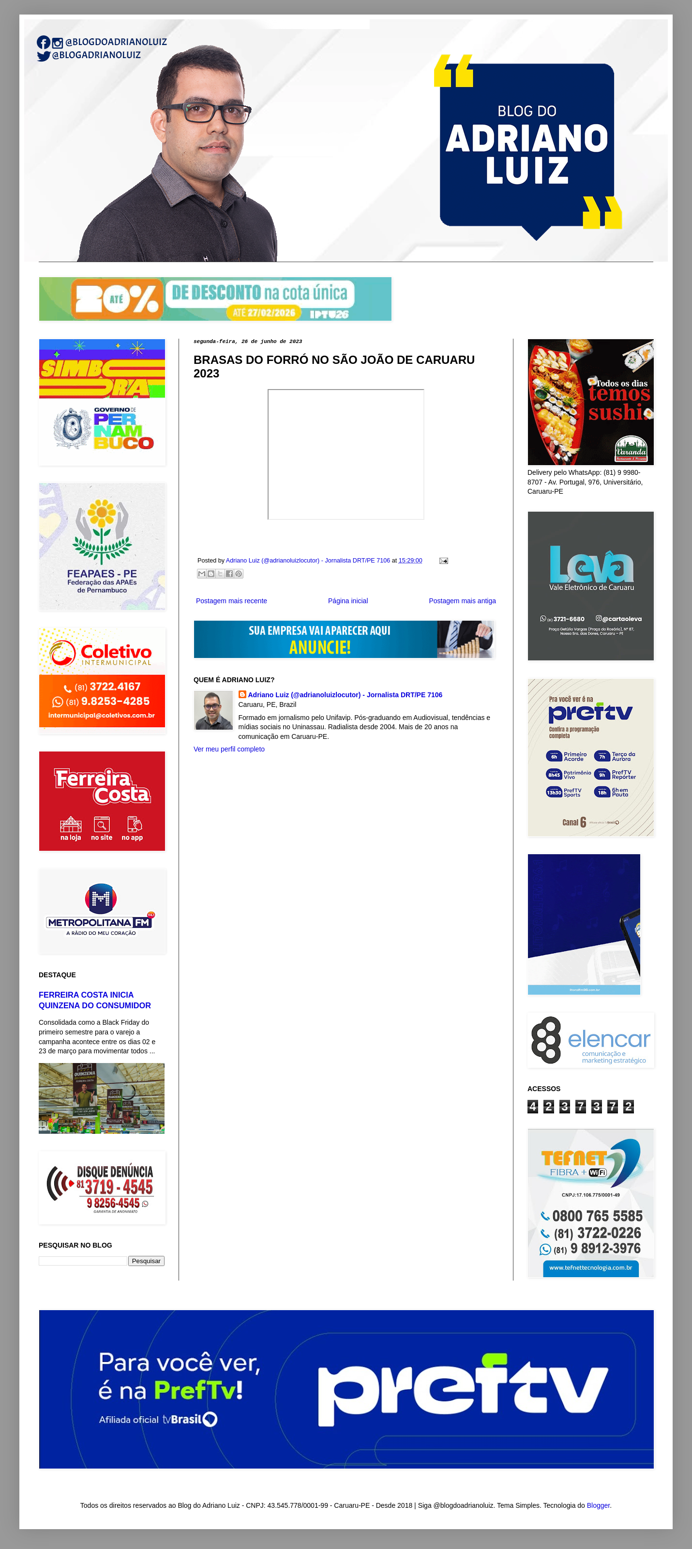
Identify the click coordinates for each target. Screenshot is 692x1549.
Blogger (598, 1505)
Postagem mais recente (231, 601)
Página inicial (348, 601)
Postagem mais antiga (462, 601)
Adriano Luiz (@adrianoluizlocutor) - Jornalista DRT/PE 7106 (345, 695)
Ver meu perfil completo (229, 749)
